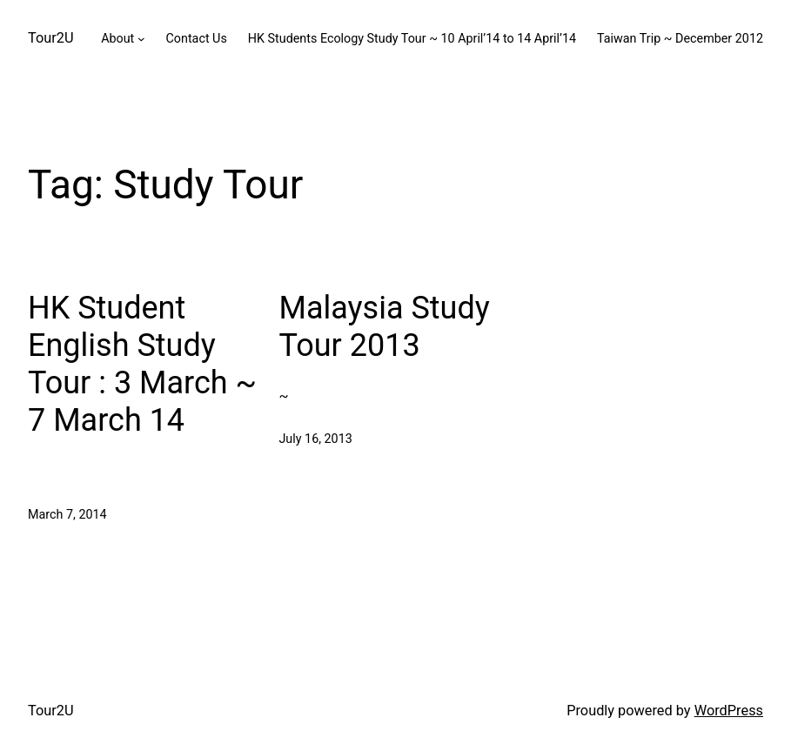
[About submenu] (141, 39)
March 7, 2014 (67, 514)
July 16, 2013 (315, 439)
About (117, 38)
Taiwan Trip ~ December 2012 (680, 38)
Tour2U (51, 38)
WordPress (728, 710)
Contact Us (195, 38)
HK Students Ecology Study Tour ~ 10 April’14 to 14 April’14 (412, 38)
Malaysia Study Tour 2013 (383, 327)
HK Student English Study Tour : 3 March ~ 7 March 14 (142, 364)
